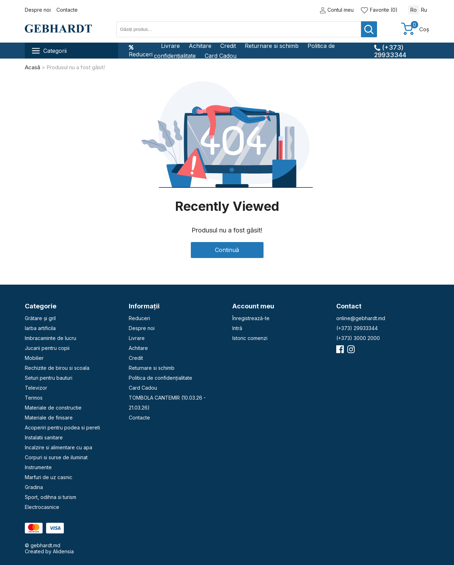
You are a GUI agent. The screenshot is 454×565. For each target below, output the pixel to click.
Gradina (34, 487)
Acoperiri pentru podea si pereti (62, 427)
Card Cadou (221, 55)
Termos (34, 398)
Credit (228, 45)
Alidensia (63, 551)
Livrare (170, 45)
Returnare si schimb (272, 45)
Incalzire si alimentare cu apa (58, 447)
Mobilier (34, 358)
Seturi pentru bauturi (48, 378)
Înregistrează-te (251, 318)
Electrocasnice (42, 507)
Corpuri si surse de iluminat (56, 457)
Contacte (67, 10)
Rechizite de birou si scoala (57, 368)
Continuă (227, 249)
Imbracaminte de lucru (50, 338)
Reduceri (141, 51)
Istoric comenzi (249, 338)
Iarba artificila (40, 328)
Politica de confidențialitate (160, 378)
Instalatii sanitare (44, 437)
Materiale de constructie (53, 408)
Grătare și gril (40, 318)
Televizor (36, 388)
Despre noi (38, 10)
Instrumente (38, 467)
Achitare (200, 45)
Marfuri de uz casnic (48, 477)
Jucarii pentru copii (47, 348)
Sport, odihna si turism (50, 497)
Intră (237, 328)
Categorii (49, 50)
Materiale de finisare (49, 418)
